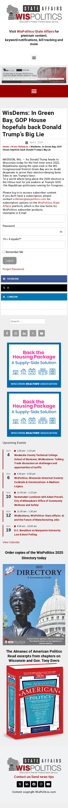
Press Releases (19, 146)
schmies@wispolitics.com (29, 199)
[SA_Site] (34, 75)
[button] (34, 58)
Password (9, 226)
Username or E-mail (14, 213)
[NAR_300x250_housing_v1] (34, 365)
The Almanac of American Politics (34, 651)
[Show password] (60, 232)
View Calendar (11, 542)
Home (6, 146)
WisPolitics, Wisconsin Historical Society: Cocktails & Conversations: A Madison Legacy (39, 482)
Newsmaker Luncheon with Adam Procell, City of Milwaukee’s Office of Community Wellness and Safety (38, 500)
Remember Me (13, 252)
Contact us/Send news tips (34, 777)
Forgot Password (13, 269)
